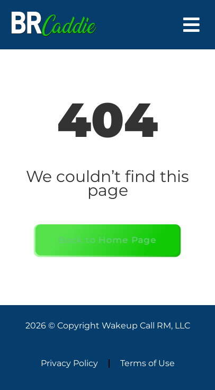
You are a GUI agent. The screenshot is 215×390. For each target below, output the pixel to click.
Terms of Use (147, 363)
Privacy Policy (69, 363)
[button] (191, 25)
